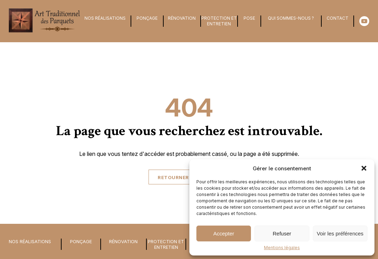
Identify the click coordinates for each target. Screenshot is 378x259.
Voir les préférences (340, 233)
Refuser (282, 233)
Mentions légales (282, 247)
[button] (363, 168)
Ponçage (147, 18)
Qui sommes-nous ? (291, 18)
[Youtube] (363, 21)
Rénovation (182, 18)
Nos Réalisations (105, 18)
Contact (337, 18)
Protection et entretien (219, 20)
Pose (249, 18)
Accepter (223, 233)
